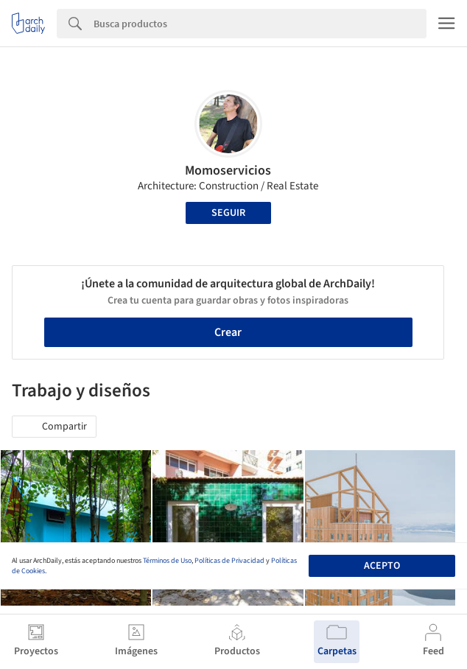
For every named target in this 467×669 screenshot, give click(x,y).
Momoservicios (228, 170)
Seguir (228, 213)
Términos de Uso (167, 561)
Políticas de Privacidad (229, 561)
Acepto (382, 565)
